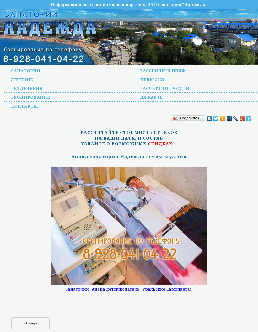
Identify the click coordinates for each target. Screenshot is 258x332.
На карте (151, 97)
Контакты (24, 106)
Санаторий (25, 71)
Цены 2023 (152, 79)
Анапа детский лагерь (116, 289)
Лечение (22, 79)
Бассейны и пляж (163, 71)
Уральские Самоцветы (166, 289)
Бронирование (30, 97)
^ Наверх (30, 323)
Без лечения (27, 88)
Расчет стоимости (164, 88)
